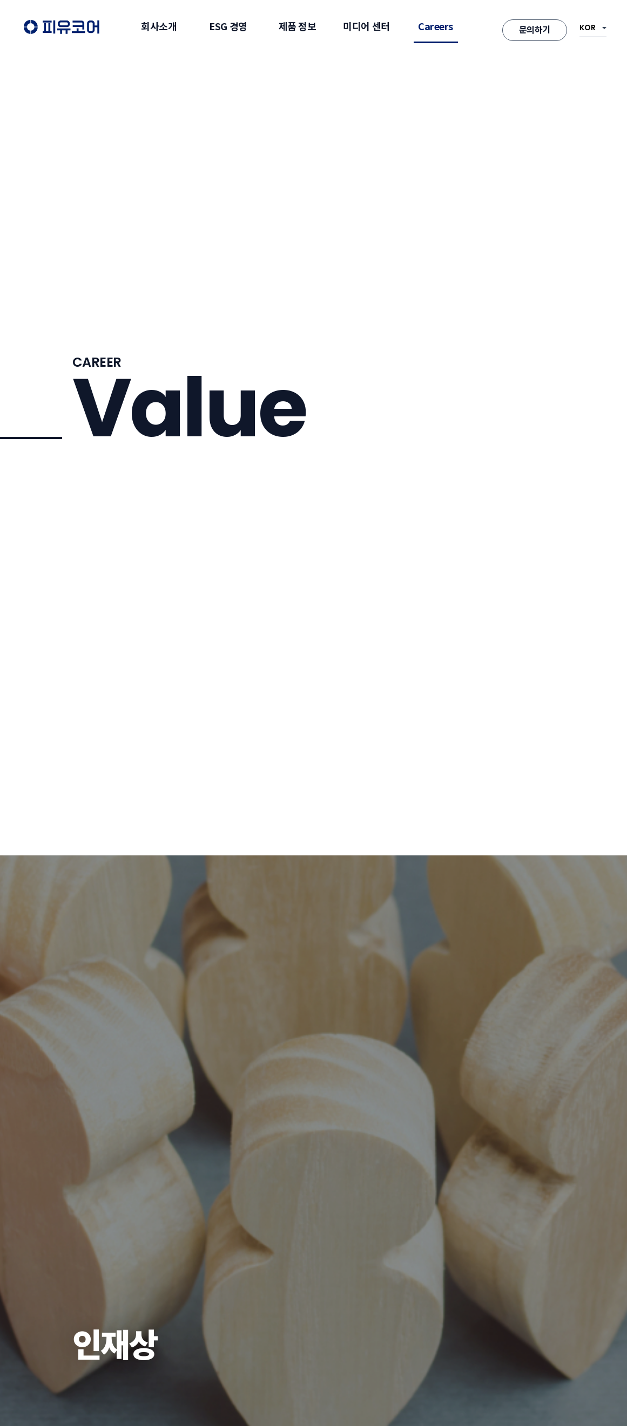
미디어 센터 (366, 26)
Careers (435, 26)
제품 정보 (297, 26)
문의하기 (534, 30)
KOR (587, 27)
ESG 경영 (228, 26)
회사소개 (159, 26)
